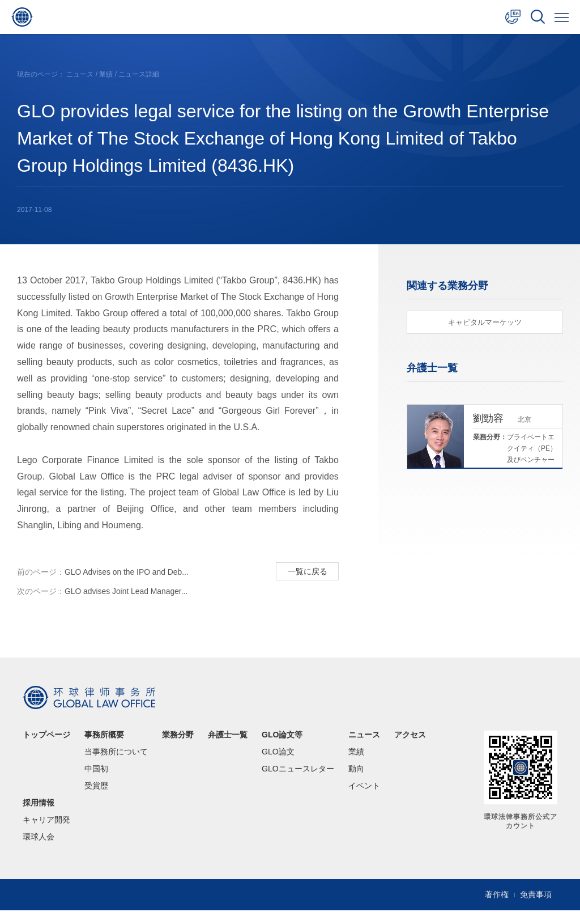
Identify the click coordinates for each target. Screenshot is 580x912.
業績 (106, 74)
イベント (364, 787)
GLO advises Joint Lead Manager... (103, 592)
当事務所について (116, 753)
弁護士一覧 (228, 736)
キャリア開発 (46, 821)
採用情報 (38, 804)
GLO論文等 (282, 736)
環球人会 (38, 838)
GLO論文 (278, 753)
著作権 (497, 896)
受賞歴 (96, 787)
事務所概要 (104, 736)
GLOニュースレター (298, 770)
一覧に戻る (307, 571)
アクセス (410, 736)
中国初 (96, 770)
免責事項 (536, 896)
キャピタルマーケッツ (485, 322)
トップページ (46, 736)
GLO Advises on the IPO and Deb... (103, 572)
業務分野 (178, 736)
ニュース (79, 74)
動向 (356, 770)
